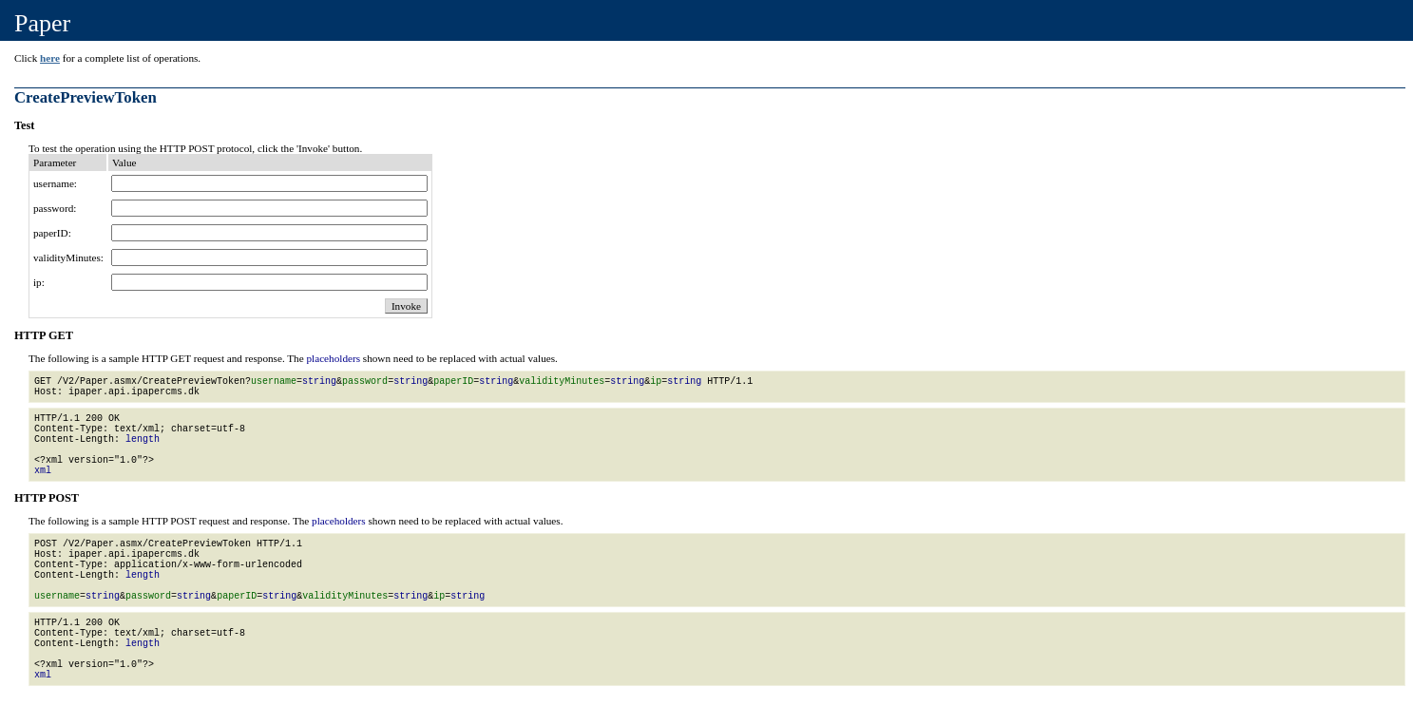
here (50, 58)
